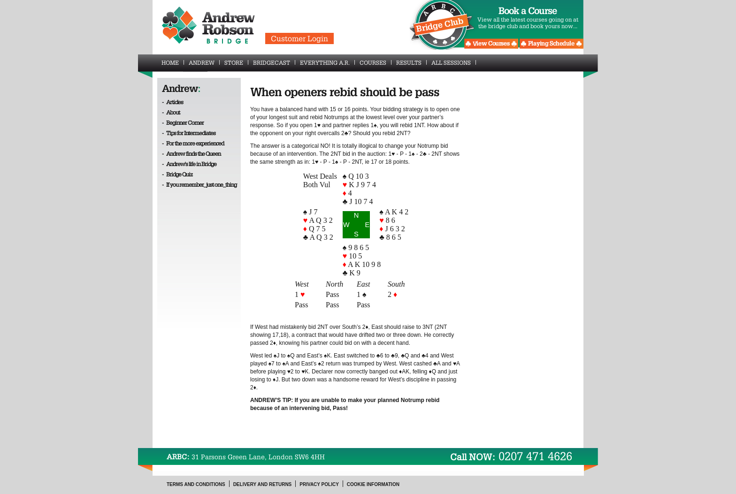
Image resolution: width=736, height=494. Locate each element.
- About (171, 112)
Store (236, 62)
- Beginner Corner (183, 122)
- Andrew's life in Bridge (189, 163)
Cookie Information (373, 484)
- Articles (172, 102)
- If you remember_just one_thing (199, 184)
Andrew (204, 62)
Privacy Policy (319, 484)
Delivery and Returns (262, 484)
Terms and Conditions (196, 484)
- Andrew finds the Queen (191, 153)
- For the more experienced (193, 143)
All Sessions (453, 62)
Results (411, 62)
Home (172, 62)
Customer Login (299, 38)
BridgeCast (274, 62)
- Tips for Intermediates (188, 132)
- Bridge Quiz (177, 174)
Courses (375, 62)
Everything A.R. (327, 62)
